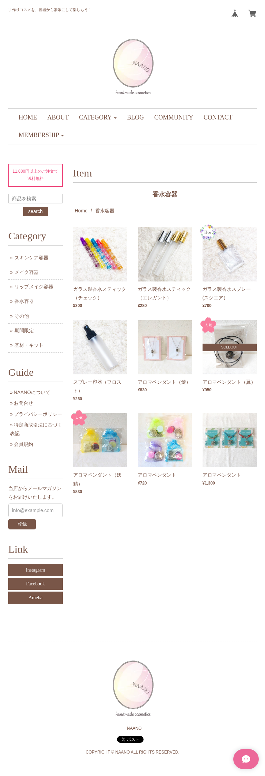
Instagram (35, 570)
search (35, 211)
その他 (21, 316)
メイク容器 (26, 272)
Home (81, 210)
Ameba (35, 597)
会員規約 (23, 444)
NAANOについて (32, 392)
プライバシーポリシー (38, 414)
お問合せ (23, 403)
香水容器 (24, 301)
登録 (22, 524)
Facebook (35, 583)
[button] (98, 117)
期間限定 (24, 330)
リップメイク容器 (33, 286)
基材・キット (28, 345)
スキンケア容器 (31, 257)
